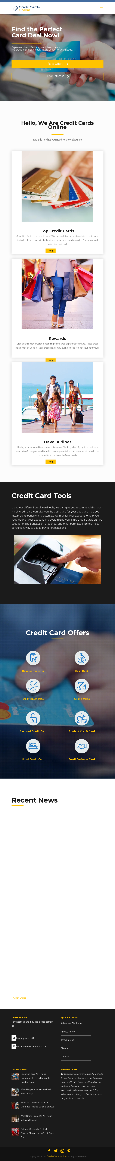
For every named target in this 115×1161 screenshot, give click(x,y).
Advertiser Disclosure (71, 1023)
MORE (50, 251)
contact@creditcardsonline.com (31, 1047)
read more (20, 894)
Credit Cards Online (56, 1157)
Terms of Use (67, 1040)
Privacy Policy (68, 1032)
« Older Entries (19, 998)
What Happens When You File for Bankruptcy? (81, 845)
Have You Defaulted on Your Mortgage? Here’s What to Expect (31, 941)
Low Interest (55, 76)
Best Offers (55, 64)
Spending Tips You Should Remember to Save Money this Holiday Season (33, 847)
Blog (31, 856)
